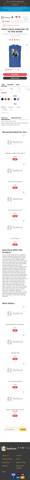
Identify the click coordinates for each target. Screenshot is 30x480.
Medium (10, 107)
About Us (5, 455)
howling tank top (7, 272)
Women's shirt (20, 293)
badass (18, 259)
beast (22, 259)
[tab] (5, 118)
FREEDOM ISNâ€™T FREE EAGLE (15, 153)
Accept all (15, 4)
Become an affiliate (20, 467)
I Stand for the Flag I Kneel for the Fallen (15, 410)
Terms (18, 459)
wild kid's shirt (10, 289)
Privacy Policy (7, 459)
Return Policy (21, 462)
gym (12, 269)
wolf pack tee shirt (15, 280)
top (25, 269)
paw (25, 262)
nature (21, 262)
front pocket (21, 256)
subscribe (23, 429)
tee (16, 277)
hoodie (8, 255)
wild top (5, 296)
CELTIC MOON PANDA (15, 181)
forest (18, 260)
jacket (17, 289)
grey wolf (23, 260)
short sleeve (6, 277)
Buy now (15, 74)
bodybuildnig (6, 269)
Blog (4, 472)
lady (14, 293)
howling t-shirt (22, 278)
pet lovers (5, 263)
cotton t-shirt (21, 277)
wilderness (10, 265)
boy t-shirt (12, 287)
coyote (25, 266)
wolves (4, 265)
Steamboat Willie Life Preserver (15, 324)
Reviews (5, 466)
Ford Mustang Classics (15, 381)
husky (4, 262)
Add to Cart (15, 78)
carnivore (5, 266)
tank (22, 269)
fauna (14, 260)
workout (5, 271)
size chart (5, 112)
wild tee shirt (10, 284)
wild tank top (18, 272)
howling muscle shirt (15, 281)
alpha (24, 258)
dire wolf (9, 260)
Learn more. (20, 1)
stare (13, 263)
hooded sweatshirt (16, 258)
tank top (22, 295)
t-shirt (12, 277)
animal (4, 259)
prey (10, 263)
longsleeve (22, 255)
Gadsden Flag (15, 353)
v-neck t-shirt (11, 286)
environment (18, 265)
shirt (25, 275)
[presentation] (15, 435)
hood (4, 255)
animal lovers (11, 259)
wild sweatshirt (7, 275)
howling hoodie (7, 268)
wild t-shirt (5, 280)
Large (18, 107)
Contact (19, 455)
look (8, 262)
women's (12, 292)
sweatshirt (11, 256)
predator (11, 266)
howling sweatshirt (21, 274)
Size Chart (6, 462)
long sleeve (14, 255)
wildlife (24, 263)
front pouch (6, 258)
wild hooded (18, 266)
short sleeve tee (7, 278)
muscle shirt (11, 271)
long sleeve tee (16, 283)
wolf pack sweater (17, 275)
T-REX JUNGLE (15, 238)
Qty (11, 69)
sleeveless (17, 269)
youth (6, 287)
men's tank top (20, 271)
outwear (22, 289)
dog (15, 256)
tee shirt (15, 278)
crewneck (12, 274)
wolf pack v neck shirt (13, 295)
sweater (4, 256)
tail (17, 263)
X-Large (4, 110)
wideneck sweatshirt (8, 290)
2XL (11, 110)
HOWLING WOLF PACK (15, 210)
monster (12, 262)
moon (17, 262)
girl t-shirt (19, 287)
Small (3, 107)
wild (19, 263)
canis (4, 260)
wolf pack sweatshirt (18, 268)
